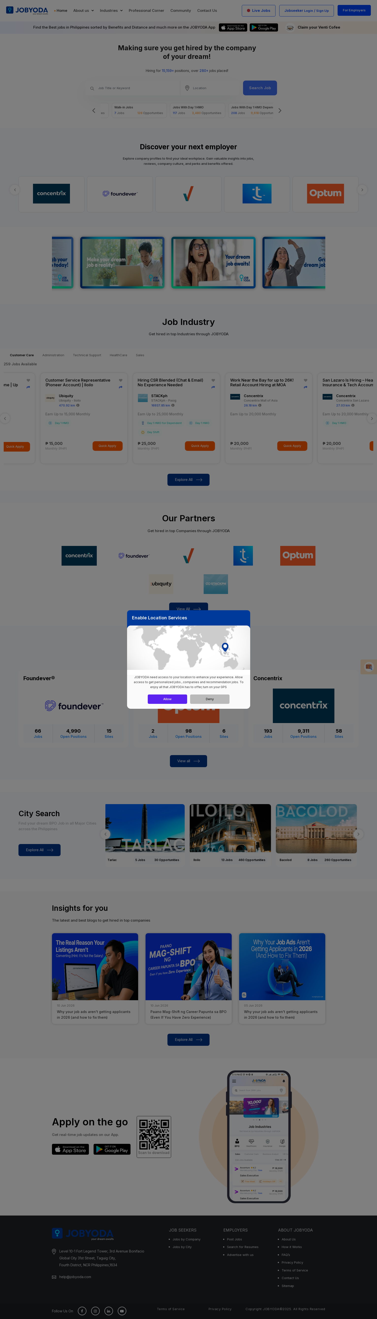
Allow (167, 699)
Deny (210, 699)
